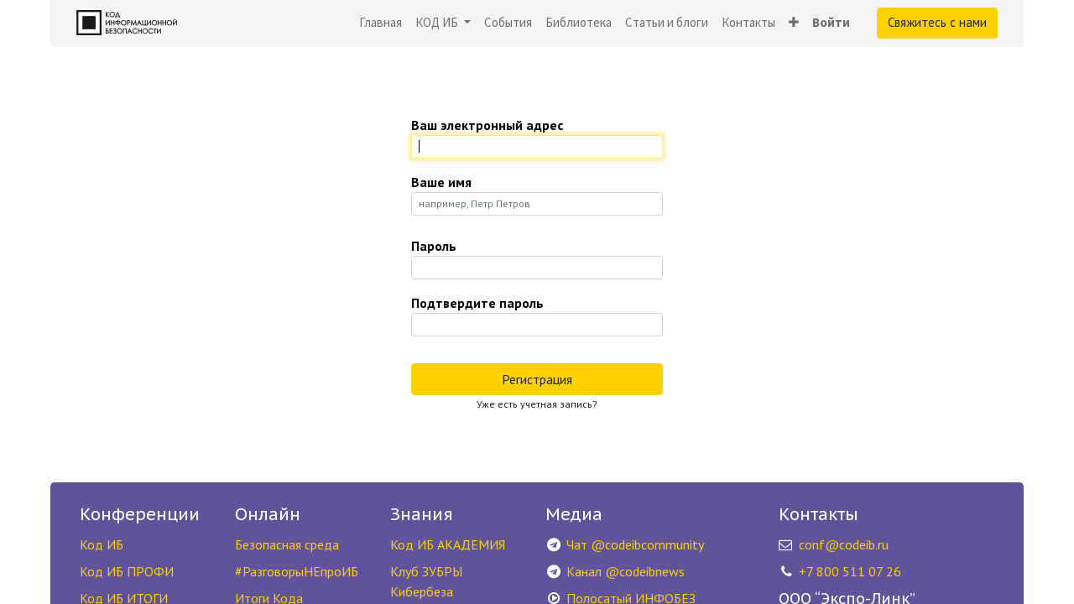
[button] (794, 23)
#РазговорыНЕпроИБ (296, 571)
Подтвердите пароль (477, 302)
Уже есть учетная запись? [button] (537, 404)
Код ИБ (101, 544)
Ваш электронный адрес (487, 125)
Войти (831, 22)
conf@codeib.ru (844, 544)
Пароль (433, 245)
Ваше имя (441, 182)
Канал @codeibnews (625, 571)
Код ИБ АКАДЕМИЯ (447, 544)
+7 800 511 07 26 (850, 571)
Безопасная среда (287, 544)
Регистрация (537, 379)
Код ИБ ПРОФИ (127, 571)
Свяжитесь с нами (937, 22)
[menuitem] (380, 23)
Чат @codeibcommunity (635, 544)
